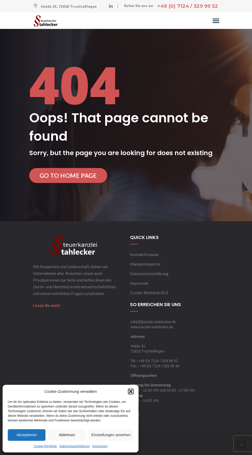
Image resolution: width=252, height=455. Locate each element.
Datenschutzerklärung (74, 446)
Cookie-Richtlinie (45, 446)
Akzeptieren (26, 435)
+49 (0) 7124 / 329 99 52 (187, 6)
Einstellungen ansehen (111, 435)
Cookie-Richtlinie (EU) (149, 292)
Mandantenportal (145, 264)
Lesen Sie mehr (46, 305)
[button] (130, 391)
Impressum (100, 446)
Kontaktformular (144, 254)
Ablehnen (67, 435)
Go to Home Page (68, 175)
